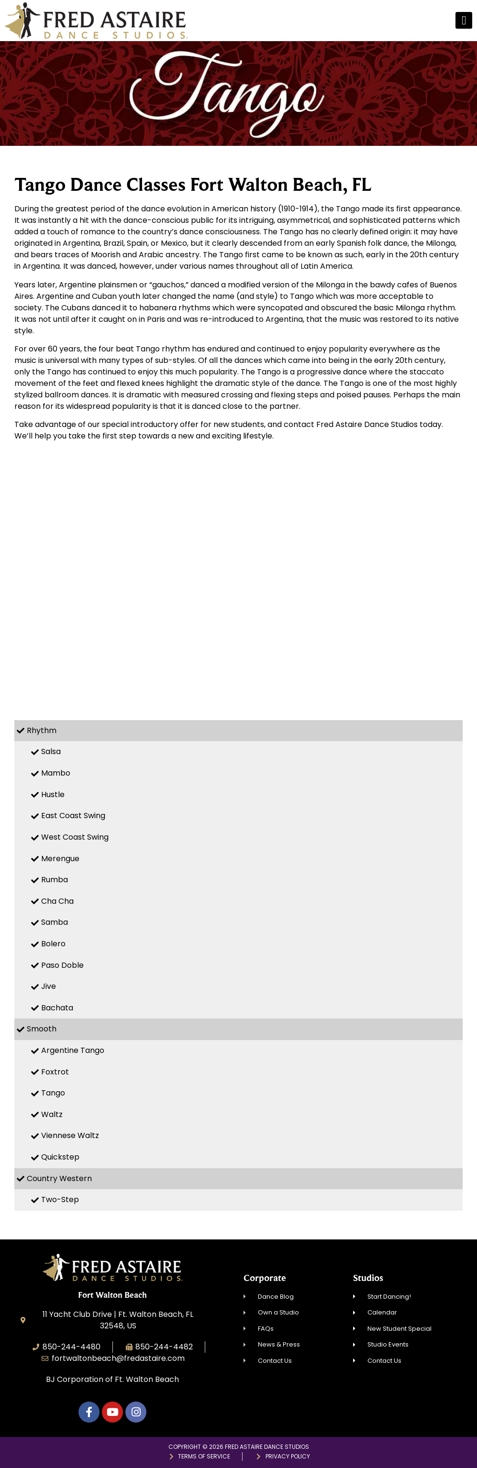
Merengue (60, 858)
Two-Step (60, 1199)
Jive (48, 986)
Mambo (55, 772)
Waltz (52, 1114)
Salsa (51, 751)
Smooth (41, 1028)
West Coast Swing (75, 837)
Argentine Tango (72, 1050)
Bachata (57, 1007)
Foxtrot (55, 1071)
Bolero (53, 943)
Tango (53, 1092)
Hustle (53, 794)
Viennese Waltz (70, 1135)
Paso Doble (62, 965)
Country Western (59, 1178)
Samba (54, 922)
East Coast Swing (73, 815)
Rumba (54, 879)
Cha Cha (57, 901)
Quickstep (60, 1156)
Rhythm (41, 730)
